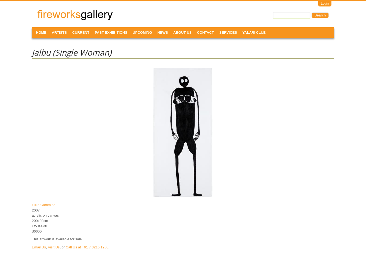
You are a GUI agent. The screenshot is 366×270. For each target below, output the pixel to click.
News (162, 32)
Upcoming (142, 32)
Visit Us (54, 247)
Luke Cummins (43, 205)
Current (81, 32)
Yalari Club (254, 32)
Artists (59, 32)
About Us (182, 32)
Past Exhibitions (111, 32)
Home (41, 32)
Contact (205, 32)
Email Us (39, 247)
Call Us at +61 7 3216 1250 (87, 247)
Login (325, 3)
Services (228, 32)
